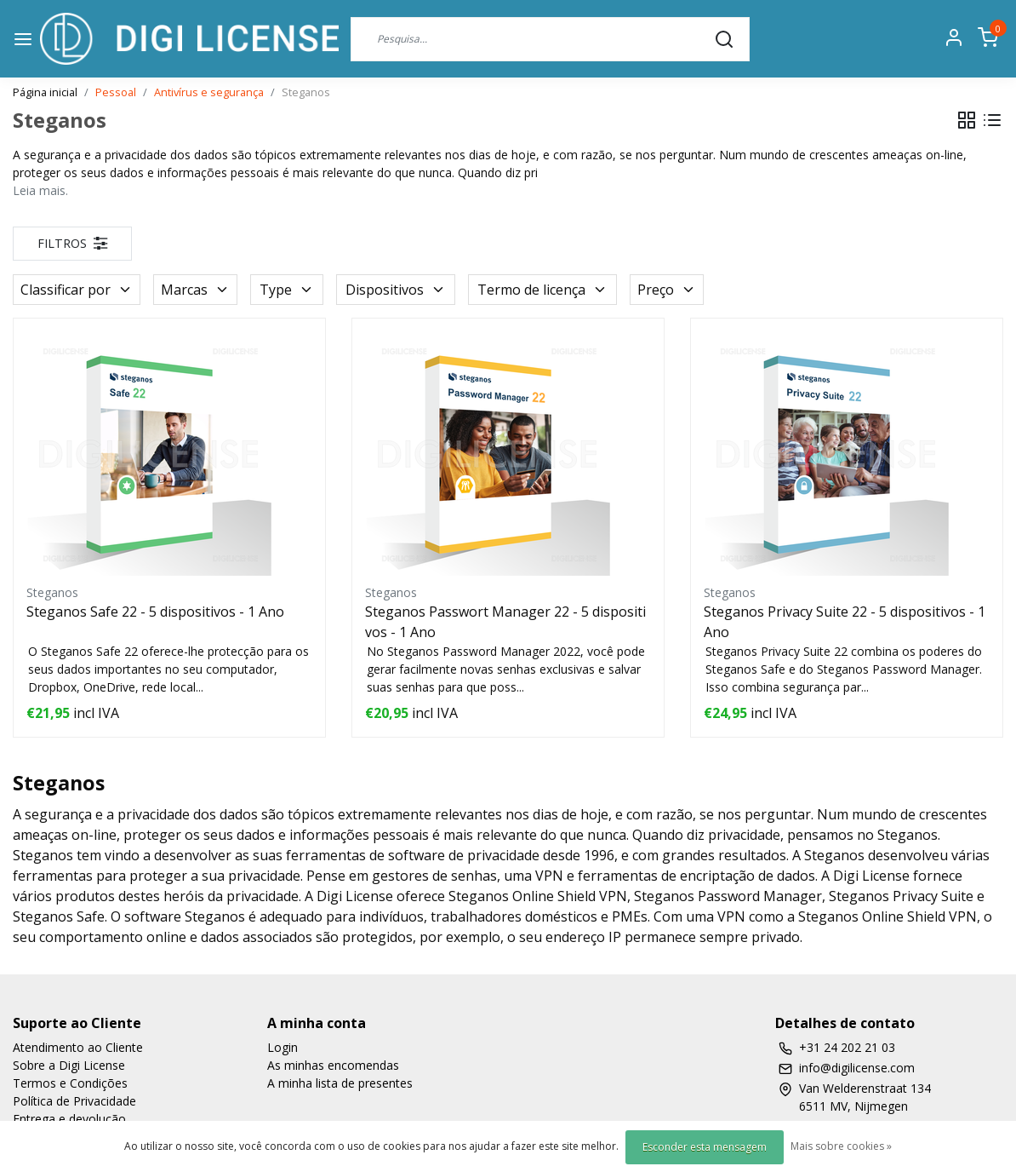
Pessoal (115, 92)
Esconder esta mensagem (704, 1147)
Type (287, 289)
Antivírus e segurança (209, 92)
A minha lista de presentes (340, 1083)
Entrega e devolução (69, 1119)
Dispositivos (395, 289)
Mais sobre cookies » (841, 1146)
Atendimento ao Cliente (78, 1047)
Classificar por (76, 289)
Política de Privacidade (74, 1101)
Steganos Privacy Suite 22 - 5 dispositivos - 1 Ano (844, 621)
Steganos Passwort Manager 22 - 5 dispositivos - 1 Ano (505, 621)
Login (282, 1047)
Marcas (195, 289)
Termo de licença (542, 289)
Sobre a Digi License (69, 1065)
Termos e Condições (70, 1083)
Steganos (306, 92)
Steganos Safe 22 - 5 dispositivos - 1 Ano (155, 611)
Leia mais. (40, 190)
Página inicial (45, 92)
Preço (666, 289)
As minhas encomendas (333, 1065)
